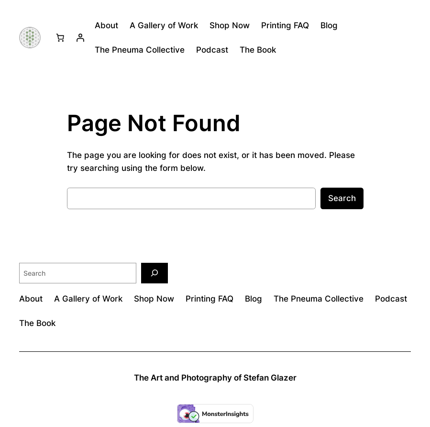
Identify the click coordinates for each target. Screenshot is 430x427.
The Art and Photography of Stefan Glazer (215, 377)
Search (342, 198)
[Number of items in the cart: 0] (60, 38)
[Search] (154, 273)
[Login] (80, 38)
